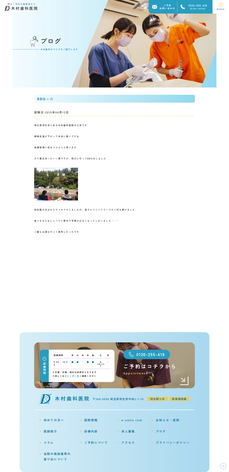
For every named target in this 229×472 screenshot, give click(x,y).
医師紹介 (50, 431)
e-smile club (131, 420)
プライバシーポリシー (173, 442)
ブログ (161, 431)
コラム (49, 442)
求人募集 (128, 431)
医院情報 (91, 420)
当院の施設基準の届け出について (57, 456)
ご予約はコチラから (156, 369)
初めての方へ (54, 420)
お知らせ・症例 (167, 420)
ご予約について (96, 442)
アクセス (128, 442)
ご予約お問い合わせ (167, 7)
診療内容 (91, 431)
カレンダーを (72, 375)
